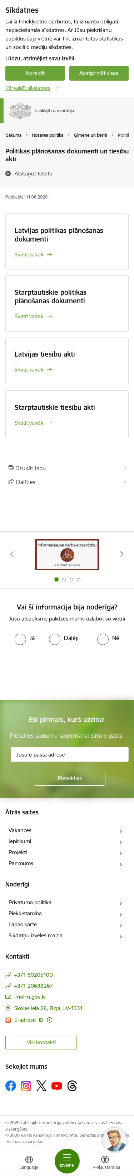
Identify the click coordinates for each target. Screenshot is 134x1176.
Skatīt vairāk (29, 254)
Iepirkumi (20, 841)
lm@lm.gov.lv (29, 996)
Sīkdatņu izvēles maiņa (36, 935)
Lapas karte (23, 924)
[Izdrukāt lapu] (67, 468)
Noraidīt (35, 73)
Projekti (18, 852)
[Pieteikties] (69, 778)
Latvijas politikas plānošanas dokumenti (59, 234)
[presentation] (59, 671)
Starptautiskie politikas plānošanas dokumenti (50, 296)
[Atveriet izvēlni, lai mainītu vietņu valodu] (28, 1163)
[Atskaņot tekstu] (34, 173)
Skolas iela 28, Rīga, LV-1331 (48, 1008)
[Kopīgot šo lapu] (67, 482)
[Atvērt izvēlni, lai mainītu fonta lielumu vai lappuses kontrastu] (105, 1163)
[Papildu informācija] (49, 1020)
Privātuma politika (30, 902)
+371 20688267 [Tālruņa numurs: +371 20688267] (33, 985)
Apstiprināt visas (98, 73)
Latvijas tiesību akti (45, 354)
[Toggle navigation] (67, 1161)
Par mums (21, 863)
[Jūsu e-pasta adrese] (70, 754)
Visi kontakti (41, 1042)
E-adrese (25, 1020)
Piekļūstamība (25, 913)
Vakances (20, 830)
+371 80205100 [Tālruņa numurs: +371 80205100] (33, 974)
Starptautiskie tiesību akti (55, 407)
